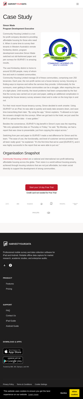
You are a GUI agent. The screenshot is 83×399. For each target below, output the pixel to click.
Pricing (9, 289)
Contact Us (11, 316)
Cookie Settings (41, 384)
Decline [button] (64, 393)
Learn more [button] (33, 394)
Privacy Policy (8, 384)
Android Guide (12, 326)
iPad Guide (11, 321)
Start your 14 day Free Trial (41, 187)
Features (10, 284)
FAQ (8, 310)
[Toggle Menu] (77, 3)
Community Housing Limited (15, 159)
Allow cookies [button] (74, 393)
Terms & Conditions (24, 384)
